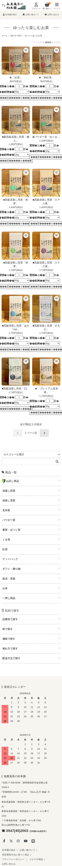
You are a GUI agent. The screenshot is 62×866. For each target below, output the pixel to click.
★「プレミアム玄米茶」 (46, 390)
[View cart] (46, 6)
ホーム (4, 36)
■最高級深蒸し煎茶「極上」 (15, 139)
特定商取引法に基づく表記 (15, 854)
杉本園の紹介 (10, 14)
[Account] (35, 6)
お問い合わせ (52, 14)
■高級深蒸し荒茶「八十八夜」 (46, 201)
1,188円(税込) (46, 140)
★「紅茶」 (15, 77)
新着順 (57, 42)
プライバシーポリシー (13, 859)
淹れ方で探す (16, 36)
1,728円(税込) (16, 270)
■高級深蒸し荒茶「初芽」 (15, 201)
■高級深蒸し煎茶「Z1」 (16, 388)
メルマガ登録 (36, 859)
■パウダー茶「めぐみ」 (46, 137)
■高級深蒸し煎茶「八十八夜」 (46, 264)
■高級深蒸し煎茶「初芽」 (15, 264)
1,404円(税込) (16, 207)
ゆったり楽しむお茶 (33, 36)
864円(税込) (16, 81)
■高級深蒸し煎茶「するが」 (46, 327)
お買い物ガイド (31, 14)
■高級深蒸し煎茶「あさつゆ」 (15, 327)
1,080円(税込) (16, 144)
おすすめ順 (37, 42)
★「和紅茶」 (46, 77)
